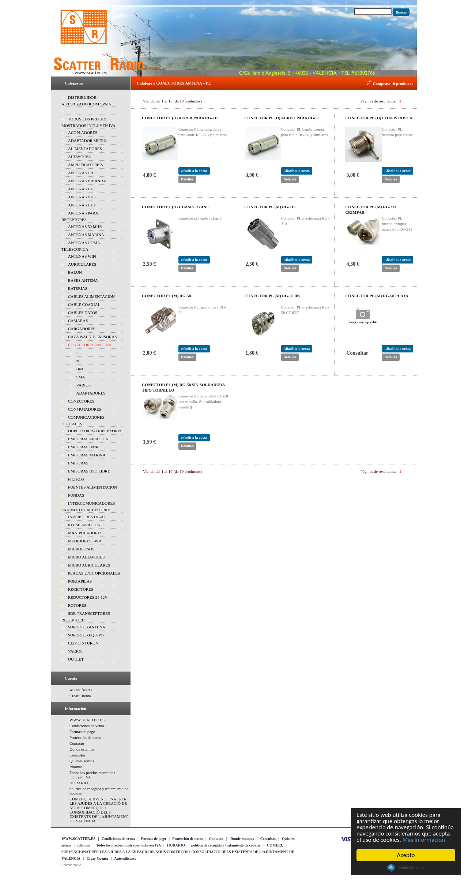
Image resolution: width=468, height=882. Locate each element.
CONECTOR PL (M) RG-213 (270, 207)
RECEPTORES (80, 589)
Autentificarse (80, 690)
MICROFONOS (81, 549)
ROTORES (77, 605)
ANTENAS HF (80, 189)
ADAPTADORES (91, 393)
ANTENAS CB (80, 173)
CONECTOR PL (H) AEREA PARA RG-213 (180, 118)
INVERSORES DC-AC (87, 517)
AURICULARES (82, 264)
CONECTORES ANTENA (90, 345)
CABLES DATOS (82, 312)
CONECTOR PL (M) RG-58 (166, 296)
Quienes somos (81, 761)
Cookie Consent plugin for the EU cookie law (406, 868)
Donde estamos (81, 749)
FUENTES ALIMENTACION (92, 487)
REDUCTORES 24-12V (87, 597)
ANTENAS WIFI (82, 256)
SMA (80, 377)
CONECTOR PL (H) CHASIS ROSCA (378, 118)
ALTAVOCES (79, 156)
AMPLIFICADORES (85, 164)
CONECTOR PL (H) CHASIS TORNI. (175, 207)
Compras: (382, 83)
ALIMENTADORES (85, 148)
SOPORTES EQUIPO (85, 635)
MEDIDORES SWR (84, 541)
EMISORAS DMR (83, 447)
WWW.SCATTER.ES (87, 720)
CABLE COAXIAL (84, 304)
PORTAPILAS (80, 581)
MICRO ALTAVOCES (86, 557)
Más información (424, 840)
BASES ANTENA (83, 280)
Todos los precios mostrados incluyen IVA (128, 845)
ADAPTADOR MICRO (87, 140)
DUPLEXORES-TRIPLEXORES (95, 431)
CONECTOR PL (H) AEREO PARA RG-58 (282, 118)
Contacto (76, 743)
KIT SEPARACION (84, 525)
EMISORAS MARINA (87, 455)
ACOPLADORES (82, 132)
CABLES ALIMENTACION (91, 296)
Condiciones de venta (86, 726)
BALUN (75, 272)
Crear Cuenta (80, 696)
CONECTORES (81, 401)
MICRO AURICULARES (89, 565)
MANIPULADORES (85, 533)
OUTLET (76, 659)
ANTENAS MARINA (86, 234)
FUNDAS (76, 495)
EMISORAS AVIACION (88, 439)
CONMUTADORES (84, 409)
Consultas (77, 755)
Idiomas (75, 767)
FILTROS (76, 479)
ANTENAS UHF (82, 205)
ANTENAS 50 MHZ (85, 226)
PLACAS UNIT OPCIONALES (94, 573)
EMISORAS (78, 463)
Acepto (406, 855)
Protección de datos (85, 737)
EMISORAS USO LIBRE (89, 471)
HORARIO (78, 783)
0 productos (403, 83)
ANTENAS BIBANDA (87, 181)
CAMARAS (78, 320)
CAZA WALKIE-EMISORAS (92, 337)
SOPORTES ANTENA (86, 627)
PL (78, 353)
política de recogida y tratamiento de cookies (226, 845)
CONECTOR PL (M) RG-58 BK (273, 296)
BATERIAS (77, 288)
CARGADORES (81, 328)
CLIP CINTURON (83, 643)
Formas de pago (82, 731)
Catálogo (144, 83)
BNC (80, 369)
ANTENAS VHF (82, 197)
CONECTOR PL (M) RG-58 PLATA (376, 296)
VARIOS (83, 385)
